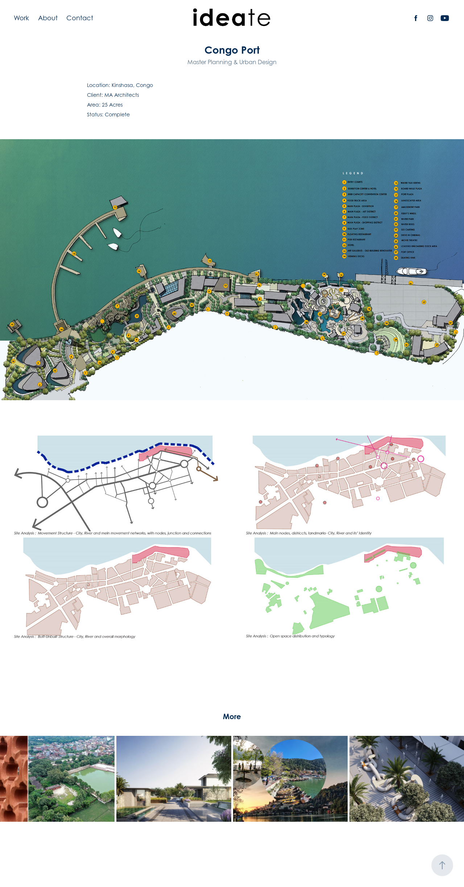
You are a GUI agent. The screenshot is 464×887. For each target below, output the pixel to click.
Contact (79, 18)
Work (21, 18)
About (48, 18)
